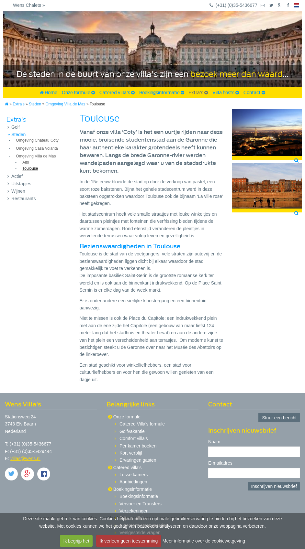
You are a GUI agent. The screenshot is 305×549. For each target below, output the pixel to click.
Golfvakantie (132, 431)
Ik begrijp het (76, 541)
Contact (254, 92)
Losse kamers (133, 474)
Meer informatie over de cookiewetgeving (204, 541)
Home (48, 92)
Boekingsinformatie (161, 92)
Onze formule (78, 92)
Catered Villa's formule (142, 423)
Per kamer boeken (137, 445)
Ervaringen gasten (137, 460)
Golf (13, 127)
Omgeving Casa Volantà (37, 148)
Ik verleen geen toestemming (129, 541)
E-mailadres (220, 463)
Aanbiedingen (133, 481)
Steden (35, 104)
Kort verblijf (130, 453)
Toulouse (30, 168)
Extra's (198, 92)
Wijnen (16, 191)
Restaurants (21, 198)
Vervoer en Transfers (140, 503)
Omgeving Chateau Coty (37, 140)
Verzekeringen (134, 510)
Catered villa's (117, 92)
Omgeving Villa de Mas (65, 104)
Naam (214, 441)
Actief (15, 176)
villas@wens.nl (25, 458)
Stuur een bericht (279, 417)
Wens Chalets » (29, 5)
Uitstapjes (19, 184)
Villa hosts (225, 92)
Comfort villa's (133, 438)
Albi (25, 162)
